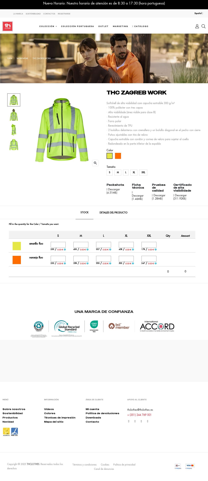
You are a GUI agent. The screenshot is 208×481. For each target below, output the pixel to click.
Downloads (93, 417)
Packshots (115, 184)
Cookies (105, 464)
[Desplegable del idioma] (199, 13)
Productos (10, 417)
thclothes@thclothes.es (140, 409)
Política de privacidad (124, 464)
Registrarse (64, 13)
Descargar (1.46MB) (138, 197)
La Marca (18, 13)
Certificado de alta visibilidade (182, 187)
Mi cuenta (92, 409)
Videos (49, 409)
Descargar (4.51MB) (113, 191)
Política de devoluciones (102, 413)
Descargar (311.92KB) (180, 197)
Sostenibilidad (33, 13)
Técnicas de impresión (59, 417)
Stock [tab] (84, 212)
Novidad (8, 421)
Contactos (49, 13)
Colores (49, 413)
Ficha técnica (138, 186)
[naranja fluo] (118, 156)
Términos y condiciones (84, 464)
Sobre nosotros (13, 409)
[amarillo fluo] (110, 156)
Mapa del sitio (53, 421)
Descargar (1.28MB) (158, 197)
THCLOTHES (33, 464)
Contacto (92, 421)
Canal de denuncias (104, 468)
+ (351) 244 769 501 (139, 414)
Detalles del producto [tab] (113, 212)
